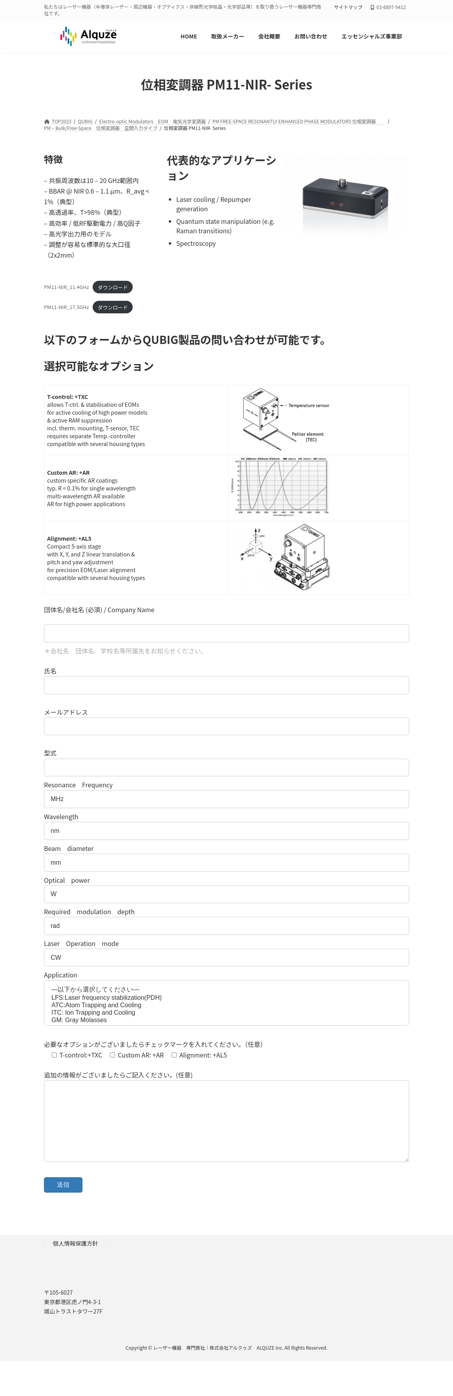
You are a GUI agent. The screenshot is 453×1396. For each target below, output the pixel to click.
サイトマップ (348, 7)
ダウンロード (113, 287)
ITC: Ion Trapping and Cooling (226, 1013)
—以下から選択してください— (226, 990)
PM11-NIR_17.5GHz (66, 307)
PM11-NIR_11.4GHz (66, 287)
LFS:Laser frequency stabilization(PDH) (226, 998)
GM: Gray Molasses (226, 1020)
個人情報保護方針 (75, 1259)
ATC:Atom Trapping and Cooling (226, 1005)
